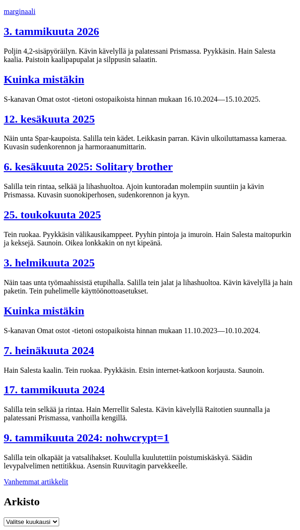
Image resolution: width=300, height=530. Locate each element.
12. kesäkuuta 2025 (49, 119)
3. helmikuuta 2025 (49, 263)
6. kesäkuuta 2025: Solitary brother (88, 166)
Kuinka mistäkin (44, 79)
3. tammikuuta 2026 (51, 31)
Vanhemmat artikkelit (36, 482)
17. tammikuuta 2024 (54, 390)
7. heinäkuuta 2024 (49, 350)
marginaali (19, 11)
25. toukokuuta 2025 (52, 215)
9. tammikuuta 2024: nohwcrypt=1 (86, 438)
